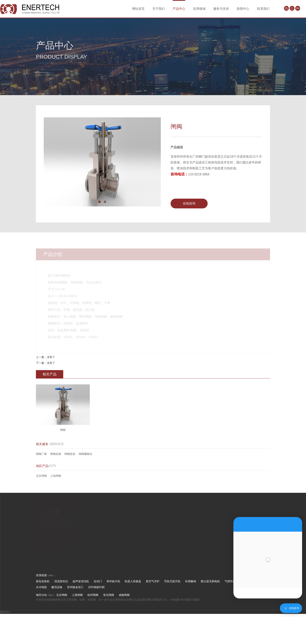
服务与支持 (221, 8)
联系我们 (263, 8)
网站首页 (138, 8)
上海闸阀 (55, 475)
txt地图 (195, 599)
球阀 (74, 599)
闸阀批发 (69, 453)
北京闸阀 (41, 475)
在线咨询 (189, 203)
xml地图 (175, 599)
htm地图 (185, 599)
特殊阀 (92, 599)
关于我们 (158, 8)
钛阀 (82, 599)
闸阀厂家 (41, 453)
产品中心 (179, 8)
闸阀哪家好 (85, 453)
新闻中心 (243, 8)
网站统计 (5, 611)
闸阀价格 (55, 453)
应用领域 (199, 8)
